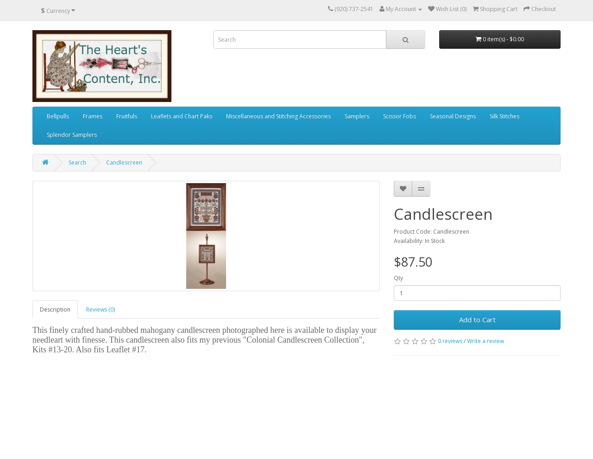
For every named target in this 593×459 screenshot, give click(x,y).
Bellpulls (58, 116)
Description (55, 309)
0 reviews (450, 341)
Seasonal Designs (453, 116)
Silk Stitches (504, 116)
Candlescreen (124, 162)
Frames (92, 116)
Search (77, 162)
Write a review (485, 341)
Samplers (357, 116)
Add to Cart (477, 319)
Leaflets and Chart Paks (181, 116)
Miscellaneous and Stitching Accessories (278, 116)
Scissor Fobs (399, 116)
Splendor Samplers (72, 135)
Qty (398, 278)
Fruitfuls (126, 116)
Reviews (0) (100, 309)
